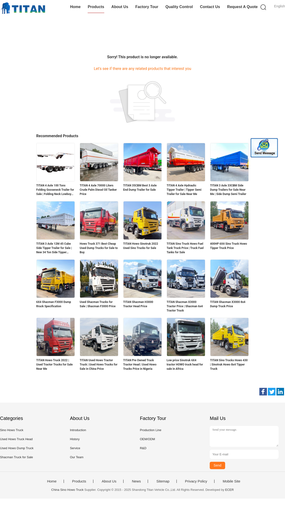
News (136, 481)
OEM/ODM (147, 439)
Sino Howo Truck (11, 430)
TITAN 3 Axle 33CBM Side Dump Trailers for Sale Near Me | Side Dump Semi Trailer (228, 190)
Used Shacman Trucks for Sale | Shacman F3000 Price (98, 304)
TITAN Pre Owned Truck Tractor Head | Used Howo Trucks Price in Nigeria (140, 364)
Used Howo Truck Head (16, 439)
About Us (119, 7)
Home (75, 7)
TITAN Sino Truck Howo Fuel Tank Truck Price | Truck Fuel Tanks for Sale (185, 248)
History (74, 439)
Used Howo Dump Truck (16, 448)
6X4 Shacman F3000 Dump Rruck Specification (53, 304)
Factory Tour (146, 7)
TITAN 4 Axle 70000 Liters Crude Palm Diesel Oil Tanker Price (98, 190)
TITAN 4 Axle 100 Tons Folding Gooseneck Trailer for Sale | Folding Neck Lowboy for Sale (55, 190)
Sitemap (162, 481)
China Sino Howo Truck (67, 490)
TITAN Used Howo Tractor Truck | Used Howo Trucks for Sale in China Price (99, 364)
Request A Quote (242, 7)
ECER (229, 490)
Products (96, 7)
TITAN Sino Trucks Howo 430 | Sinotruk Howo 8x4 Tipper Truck (229, 364)
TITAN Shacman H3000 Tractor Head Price (138, 304)
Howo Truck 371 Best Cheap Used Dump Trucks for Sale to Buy (99, 248)
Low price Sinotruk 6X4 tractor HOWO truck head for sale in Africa (185, 364)
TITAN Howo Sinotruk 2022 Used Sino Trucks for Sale (140, 246)
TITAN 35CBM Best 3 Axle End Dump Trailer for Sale (140, 187)
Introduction (78, 430)
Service (75, 448)
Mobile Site (231, 481)
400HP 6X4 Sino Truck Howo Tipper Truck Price (228, 246)
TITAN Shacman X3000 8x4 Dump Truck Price (227, 304)
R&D (143, 448)
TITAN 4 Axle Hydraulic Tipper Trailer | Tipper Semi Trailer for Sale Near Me (184, 190)
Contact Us (210, 7)
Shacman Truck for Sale (16, 457)
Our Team (76, 457)
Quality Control (179, 7)
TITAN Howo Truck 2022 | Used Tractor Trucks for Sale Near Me (54, 364)
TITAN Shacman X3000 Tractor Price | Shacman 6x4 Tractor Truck (185, 306)
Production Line (150, 430)
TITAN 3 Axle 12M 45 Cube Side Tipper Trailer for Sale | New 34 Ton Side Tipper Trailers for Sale (54, 248)
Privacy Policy (196, 481)
